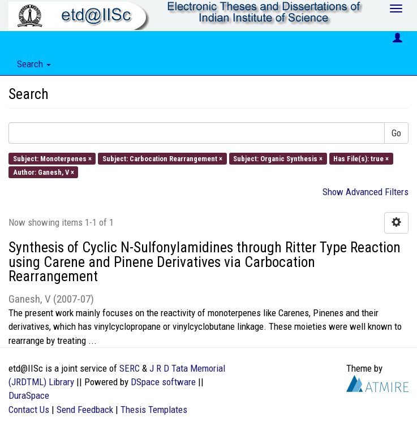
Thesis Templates (154, 409)
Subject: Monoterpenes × (52, 158)
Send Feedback (85, 409)
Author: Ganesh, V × (43, 171)
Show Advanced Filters (366, 191)
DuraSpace (28, 395)
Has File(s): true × (361, 158)
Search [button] (34, 64)
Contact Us (28, 409)
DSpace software (163, 381)
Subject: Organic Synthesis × (278, 158)
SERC (129, 368)
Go (396, 133)
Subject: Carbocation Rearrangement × (162, 158)
